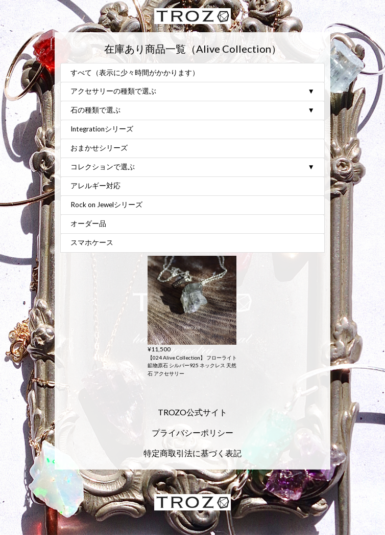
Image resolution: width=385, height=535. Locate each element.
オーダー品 (88, 224)
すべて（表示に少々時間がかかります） (134, 73)
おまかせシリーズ (99, 148)
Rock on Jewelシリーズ (106, 205)
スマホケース (91, 243)
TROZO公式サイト (192, 412)
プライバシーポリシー (192, 432)
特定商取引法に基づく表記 (192, 453)
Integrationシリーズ (101, 129)
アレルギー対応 (95, 186)
